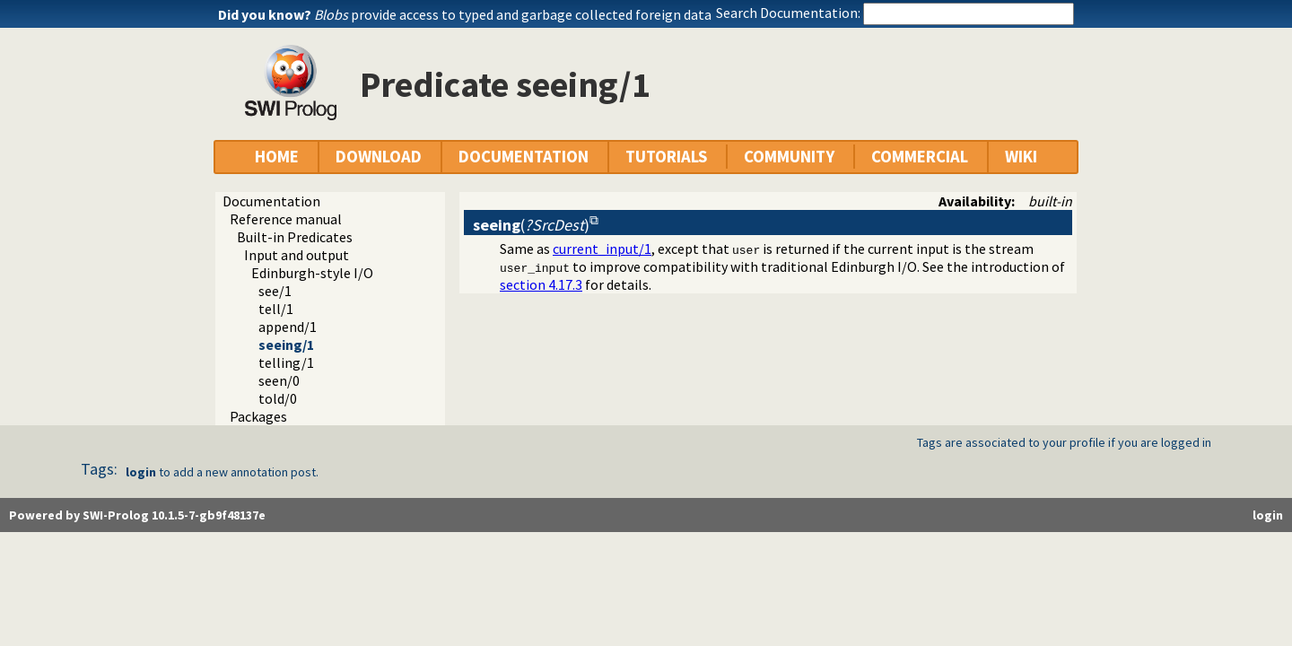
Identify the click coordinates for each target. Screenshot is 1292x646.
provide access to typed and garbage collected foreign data (512, 14)
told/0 (277, 398)
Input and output (296, 255)
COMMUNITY (789, 156)
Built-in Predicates (295, 237)
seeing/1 (286, 345)
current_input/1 (602, 249)
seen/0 (279, 380)
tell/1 (275, 309)
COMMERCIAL (919, 156)
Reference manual (286, 219)
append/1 (287, 327)
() (531, 224)
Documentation (271, 201)
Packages (258, 416)
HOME (277, 156)
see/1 (275, 291)
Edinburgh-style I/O (312, 273)
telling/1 (286, 362)
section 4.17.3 (541, 284)
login (141, 472)
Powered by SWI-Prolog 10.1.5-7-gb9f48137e (137, 515)
